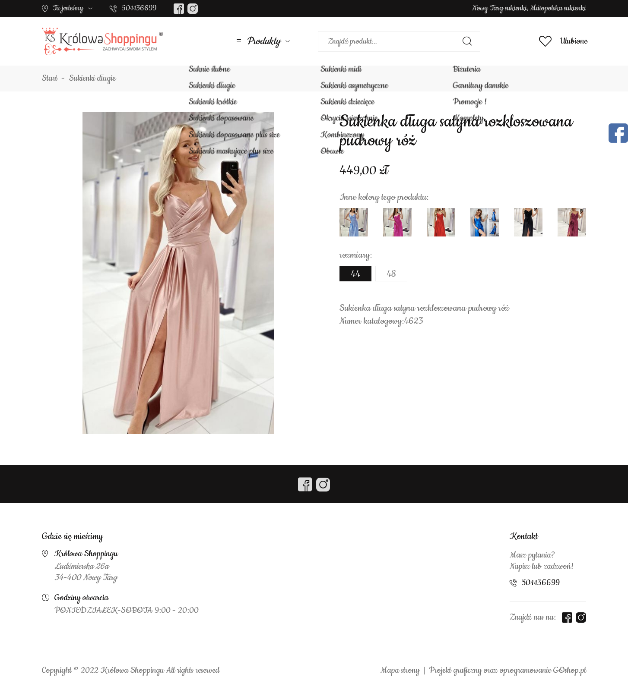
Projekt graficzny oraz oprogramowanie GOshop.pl (507, 670)
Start (49, 78)
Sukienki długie (92, 78)
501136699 (139, 8)
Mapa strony (400, 670)
